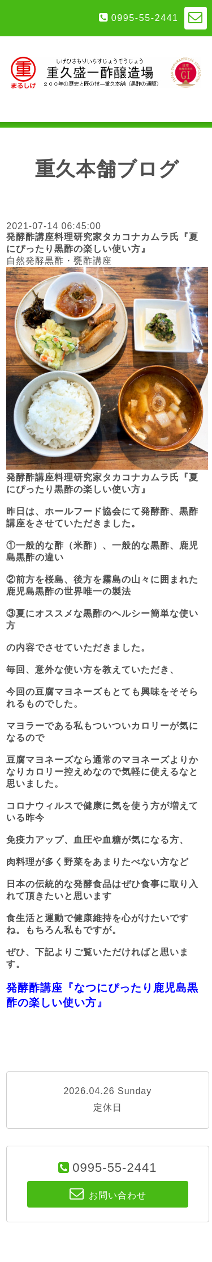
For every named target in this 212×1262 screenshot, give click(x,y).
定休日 (107, 1107)
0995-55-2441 (145, 18)
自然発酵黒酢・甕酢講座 (59, 260)
